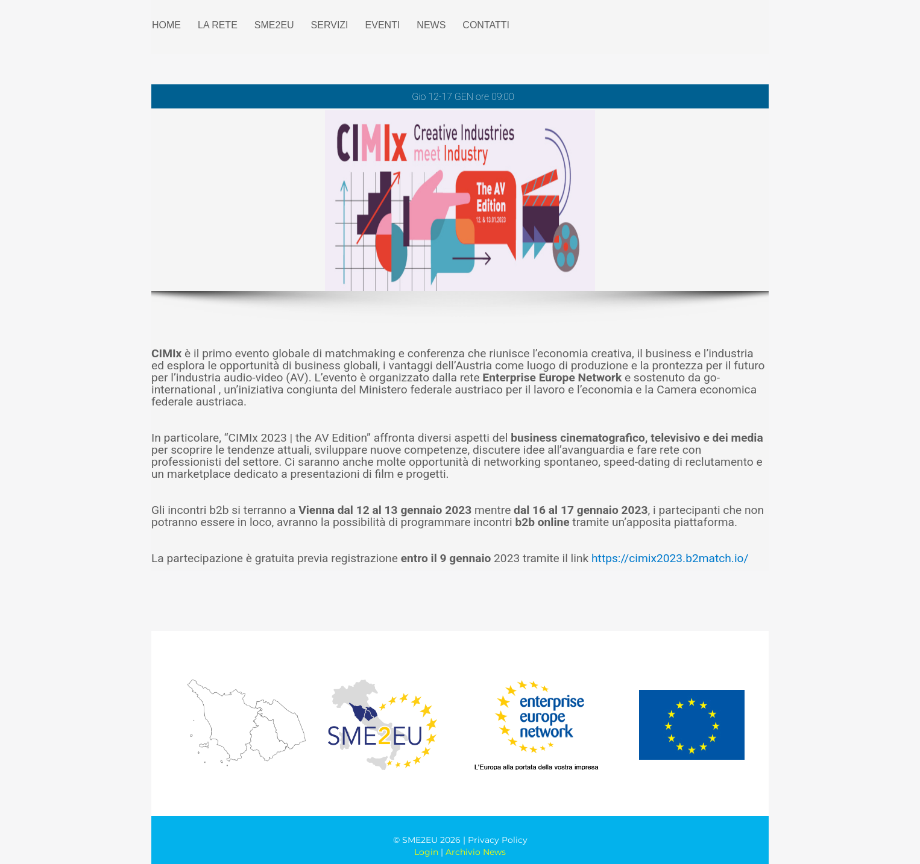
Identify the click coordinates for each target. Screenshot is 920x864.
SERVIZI (329, 25)
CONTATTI (485, 25)
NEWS (431, 25)
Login (426, 852)
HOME (166, 25)
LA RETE (218, 25)
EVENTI (382, 25)
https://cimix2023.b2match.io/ (669, 558)
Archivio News (476, 852)
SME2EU (274, 25)
